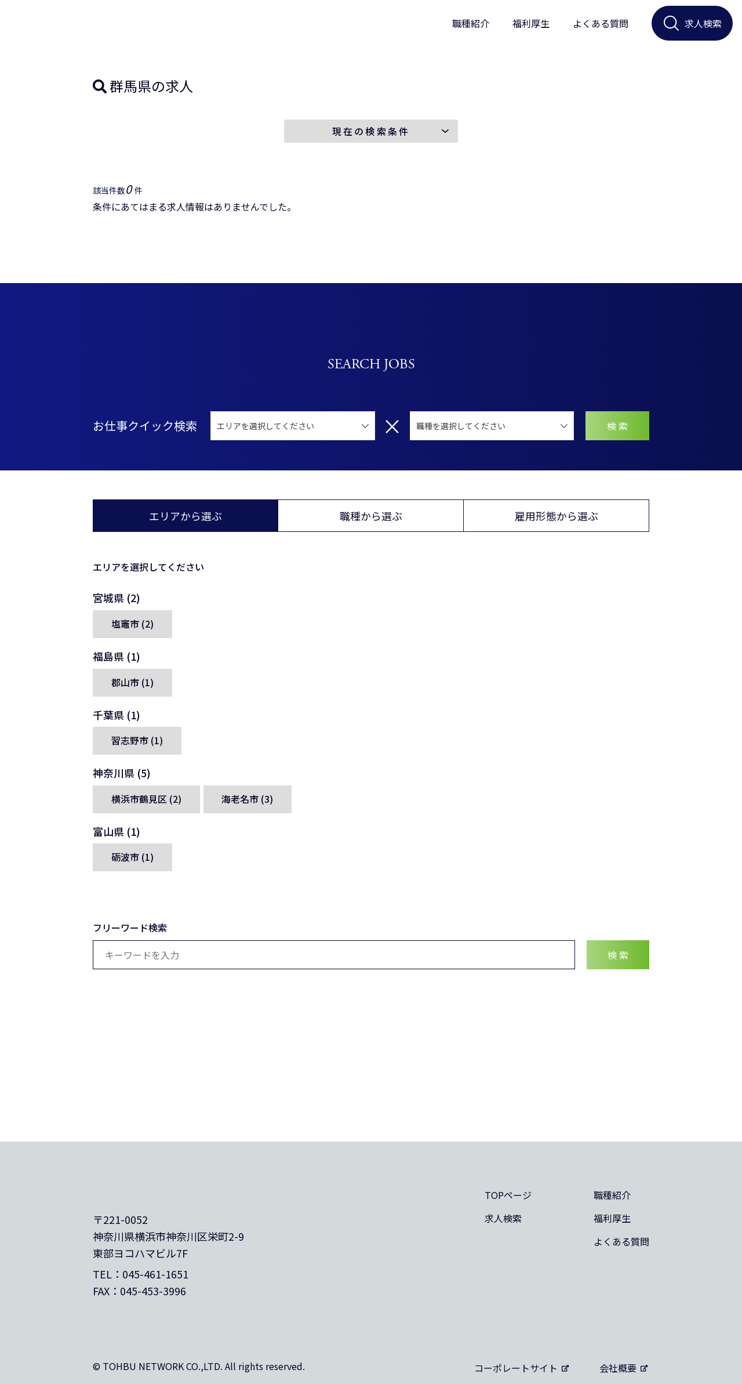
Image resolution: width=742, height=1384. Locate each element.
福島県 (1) (116, 661)
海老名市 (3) (248, 806)
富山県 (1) (116, 837)
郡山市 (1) (132, 688)
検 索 (617, 431)
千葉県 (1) (116, 720)
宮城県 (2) (116, 603)
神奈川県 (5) (122, 779)
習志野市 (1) (137, 747)
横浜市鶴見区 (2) (146, 806)
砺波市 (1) (132, 864)
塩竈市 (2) (132, 630)
